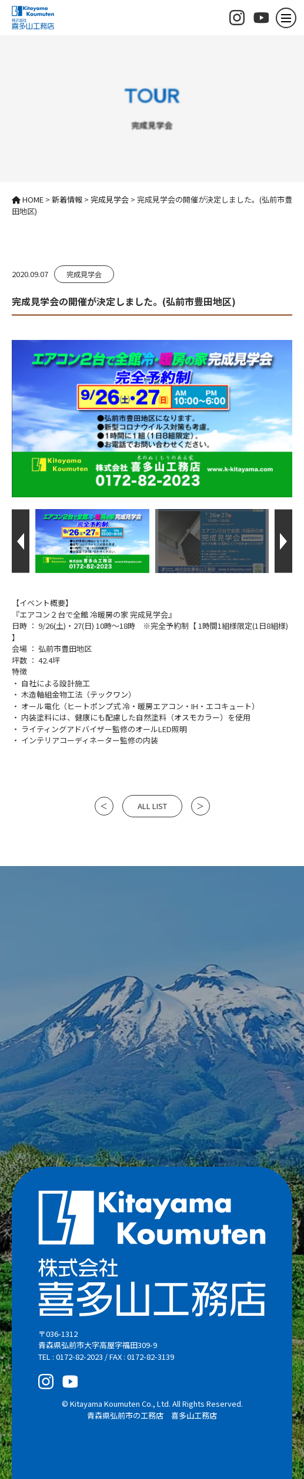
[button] (20, 541)
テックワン (109, 694)
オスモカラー (197, 717)
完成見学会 (84, 274)
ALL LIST (152, 805)
